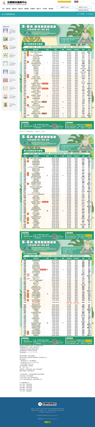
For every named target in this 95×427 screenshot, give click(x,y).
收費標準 (32, 8)
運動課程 (26, 8)
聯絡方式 (39, 8)
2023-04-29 (23, 131)
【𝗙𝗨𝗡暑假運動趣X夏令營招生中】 (12, 48)
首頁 (3, 8)
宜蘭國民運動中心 (31, 131)
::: (0, 17)
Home (78, 14)
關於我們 (14, 8)
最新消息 (8, 8)
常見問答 (45, 8)
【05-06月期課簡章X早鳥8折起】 (12, 98)
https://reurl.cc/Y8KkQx (33, 352)
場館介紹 (20, 8)
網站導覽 (51, 8)
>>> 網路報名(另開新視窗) (64, 1)
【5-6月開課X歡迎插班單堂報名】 (12, 65)
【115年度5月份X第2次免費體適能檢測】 (12, 32)
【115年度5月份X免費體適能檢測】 (12, 73)
